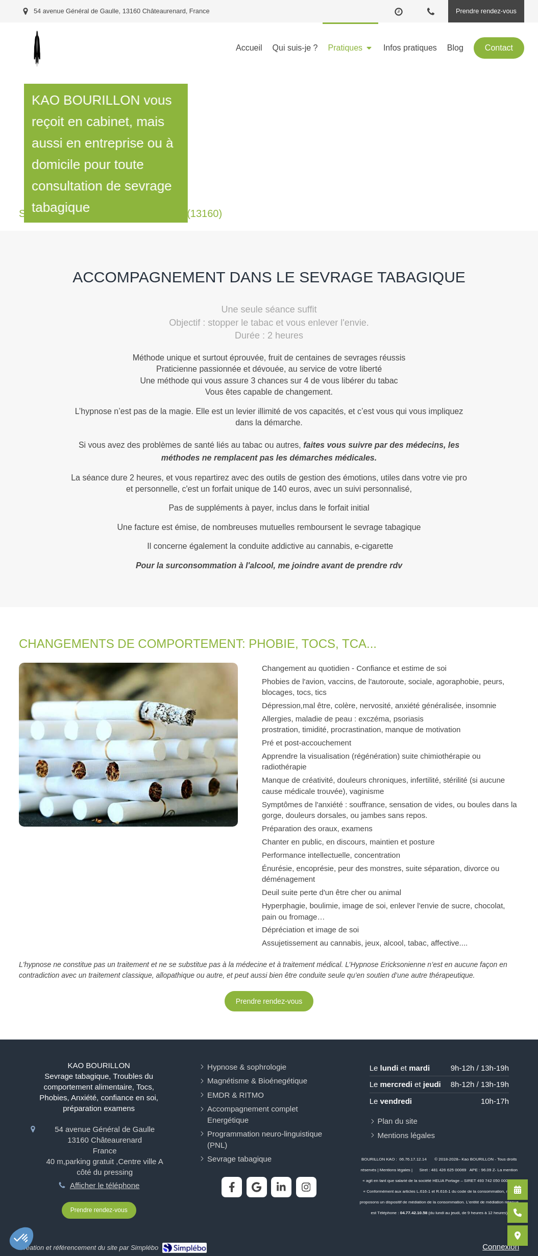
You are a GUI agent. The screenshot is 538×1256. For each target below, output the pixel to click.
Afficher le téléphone (105, 1185)
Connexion (500, 1246)
